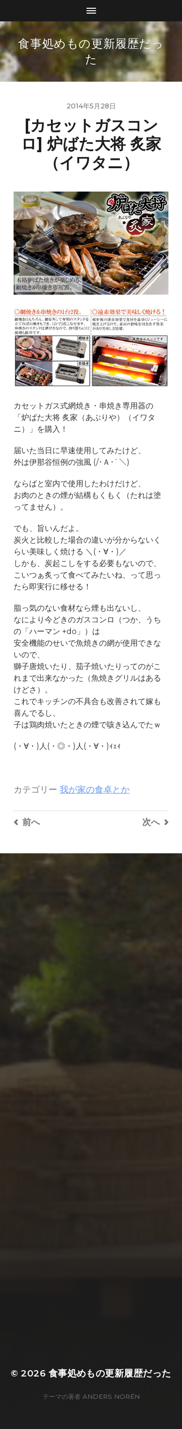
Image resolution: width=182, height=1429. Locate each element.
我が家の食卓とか (95, 789)
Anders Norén (111, 1396)
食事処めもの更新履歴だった (110, 1373)
